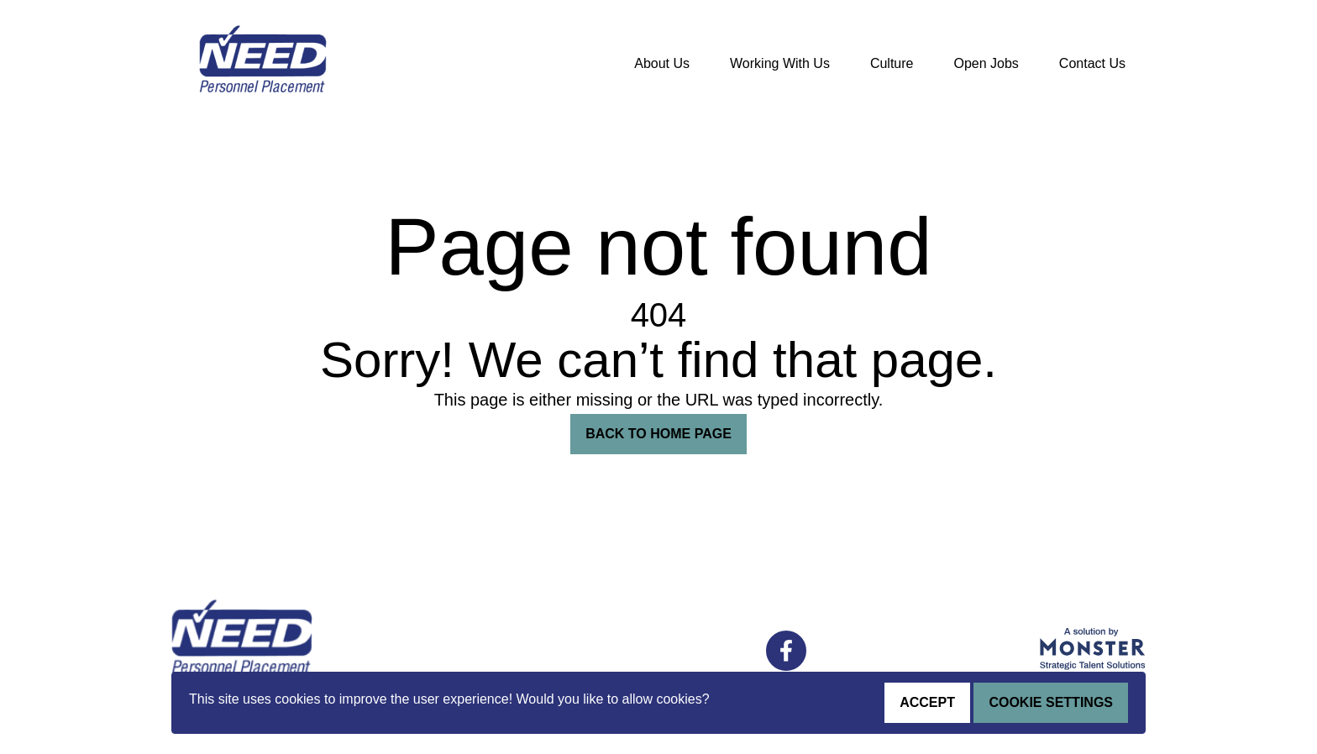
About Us (662, 63)
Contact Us (1092, 63)
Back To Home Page (658, 434)
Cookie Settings (1051, 702)
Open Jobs (985, 63)
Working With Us (780, 63)
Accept (927, 702)
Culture (892, 63)
